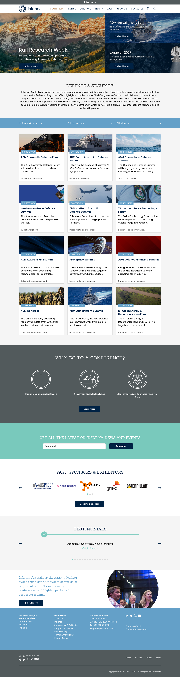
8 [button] (90, 559)
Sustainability (60, 631)
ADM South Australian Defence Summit (89, 158)
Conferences (57, 8)
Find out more (31, 602)
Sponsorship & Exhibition (66, 625)
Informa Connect (130, 671)
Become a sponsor (89, 503)
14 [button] (105, 559)
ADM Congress (30, 311)
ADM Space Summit (82, 259)
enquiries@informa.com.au (103, 628)
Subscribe (121, 446)
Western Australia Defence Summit (38, 210)
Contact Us (137, 8)
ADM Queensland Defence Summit (135, 158)
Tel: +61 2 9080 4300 (100, 625)
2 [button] (90, 494)
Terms (158, 658)
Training (71, 8)
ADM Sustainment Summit (86, 311)
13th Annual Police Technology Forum (137, 210)
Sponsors (122, 8)
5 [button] (82, 559)
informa (90, 2)
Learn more (89, 409)
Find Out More (31, 66)
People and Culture (63, 628)
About (110, 8)
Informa (32, 8)
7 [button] (87, 559)
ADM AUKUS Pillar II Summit (37, 259)
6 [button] (85, 559)
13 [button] (102, 559)
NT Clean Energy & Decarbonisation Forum (133, 312)
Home (128, 658)
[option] (43, 486)
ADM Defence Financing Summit (138, 259)
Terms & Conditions (64, 634)
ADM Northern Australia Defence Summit (84, 210)
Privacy (149, 658)
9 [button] (92, 559)
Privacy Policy (61, 638)
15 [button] (107, 559)
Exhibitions (85, 8)
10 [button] (95, 559)
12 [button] (100, 559)
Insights (99, 8)
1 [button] (87, 494)
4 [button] (80, 559)
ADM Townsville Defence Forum (40, 157)
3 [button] (92, 494)
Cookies (138, 658)
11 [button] (97, 559)
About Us (58, 618)
